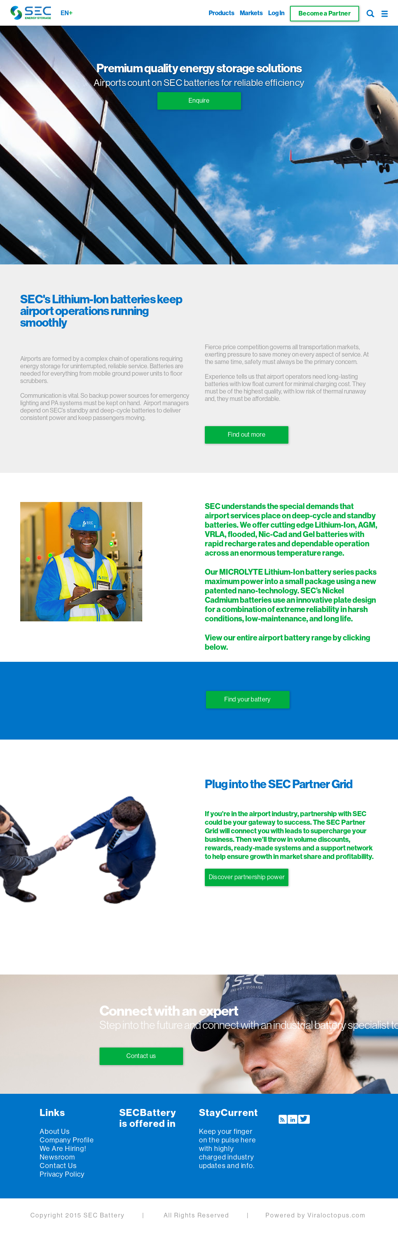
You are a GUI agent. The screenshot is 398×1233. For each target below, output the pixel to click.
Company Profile (67, 1140)
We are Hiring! (63, 1148)
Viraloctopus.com (336, 1215)
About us (55, 1131)
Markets (251, 13)
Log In (276, 13)
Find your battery (247, 699)
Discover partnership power (247, 877)
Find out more (246, 435)
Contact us (141, 1056)
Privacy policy (62, 1174)
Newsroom (57, 1157)
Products (221, 13)
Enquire (199, 101)
